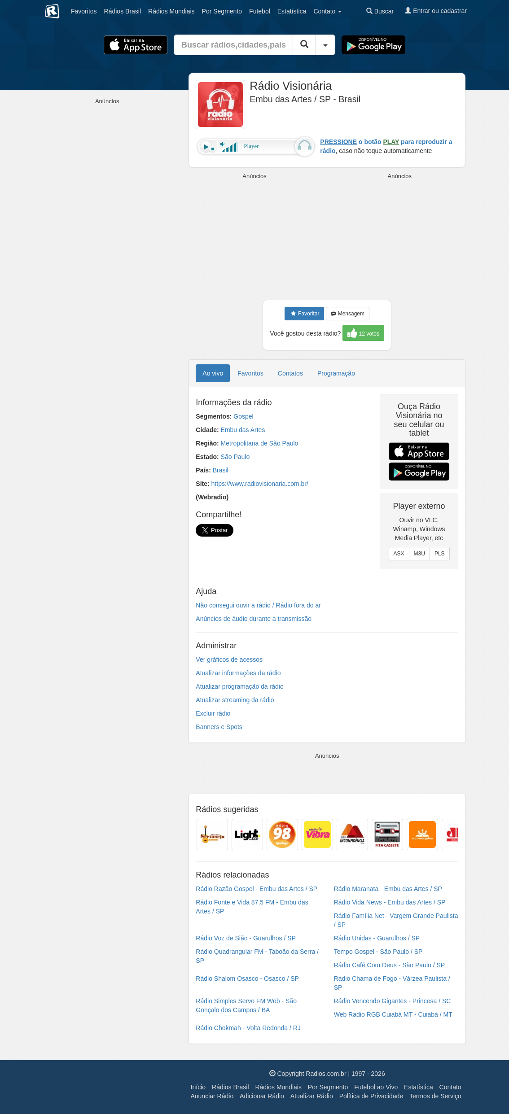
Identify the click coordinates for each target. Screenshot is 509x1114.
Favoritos (84, 11)
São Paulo (235, 456)
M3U (419, 553)
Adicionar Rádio (262, 1096)
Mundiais (171, 11)
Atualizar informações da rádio (238, 673)
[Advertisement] (256, 237)
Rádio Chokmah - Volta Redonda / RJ (248, 1027)
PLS (439, 553)
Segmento (222, 11)
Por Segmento (328, 1087)
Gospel (243, 416)
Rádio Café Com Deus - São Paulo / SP (389, 965)
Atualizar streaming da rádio (235, 699)
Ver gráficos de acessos (229, 659)
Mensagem (347, 313)
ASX (399, 553)
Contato (450, 1087)
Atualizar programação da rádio (239, 686)
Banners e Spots (219, 726)
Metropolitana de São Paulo (259, 443)
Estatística (292, 11)
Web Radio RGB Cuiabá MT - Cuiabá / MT (393, 1014)
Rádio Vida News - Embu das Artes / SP (390, 902)
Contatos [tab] (290, 373)
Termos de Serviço (435, 1096)
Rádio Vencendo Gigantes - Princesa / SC (392, 1001)
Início (198, 1087)
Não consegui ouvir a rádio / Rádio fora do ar (258, 605)
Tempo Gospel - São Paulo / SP (378, 951)
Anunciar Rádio (211, 1096)
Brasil (122, 11)
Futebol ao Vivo (376, 1087)
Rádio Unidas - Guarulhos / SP (377, 938)
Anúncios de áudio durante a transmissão (254, 618)
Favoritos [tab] (250, 373)
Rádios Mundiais (278, 1087)
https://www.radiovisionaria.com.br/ (259, 483)
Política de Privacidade (371, 1096)
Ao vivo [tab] (212, 373)
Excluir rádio (213, 713)
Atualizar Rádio (311, 1096)
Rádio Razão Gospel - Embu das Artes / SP (256, 888)
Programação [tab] (336, 373)
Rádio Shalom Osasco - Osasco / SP (247, 978)
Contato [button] (327, 11)
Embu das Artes (243, 429)
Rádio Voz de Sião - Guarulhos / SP (246, 938)
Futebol (259, 11)
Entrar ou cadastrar (436, 10)
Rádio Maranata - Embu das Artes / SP (388, 888)
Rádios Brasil (230, 1087)
